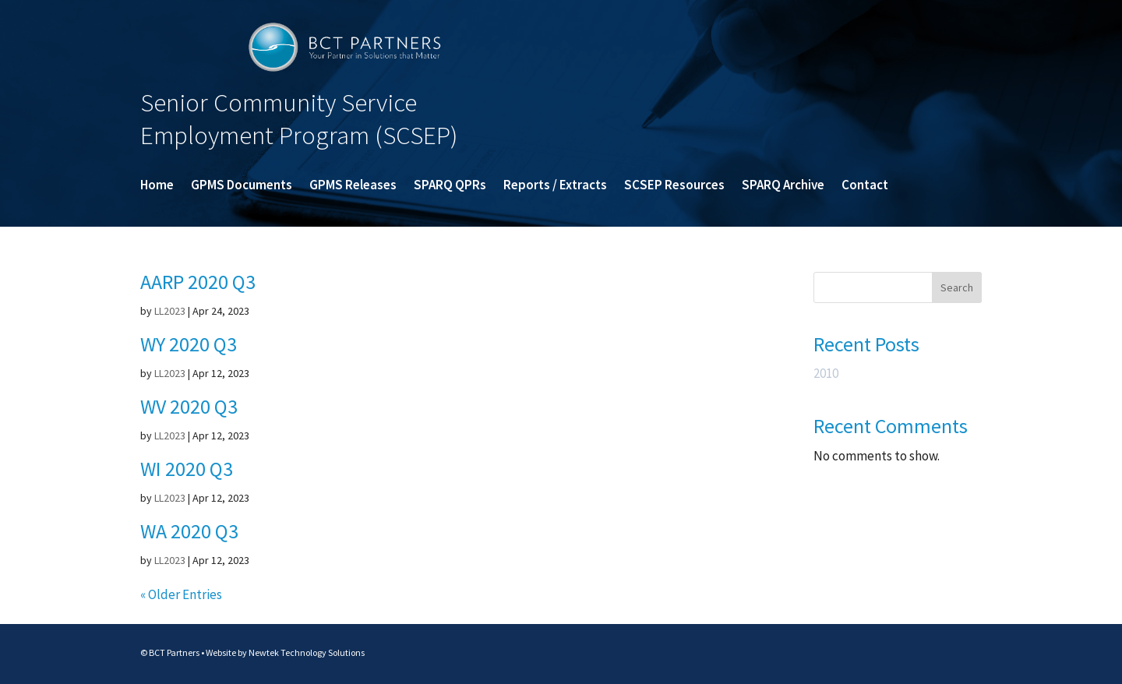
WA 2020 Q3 (189, 531)
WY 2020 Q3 (188, 344)
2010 (825, 373)
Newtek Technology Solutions (307, 652)
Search (956, 287)
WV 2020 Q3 (189, 406)
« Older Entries (181, 594)
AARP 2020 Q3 (198, 281)
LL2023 (169, 311)
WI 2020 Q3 (186, 468)
